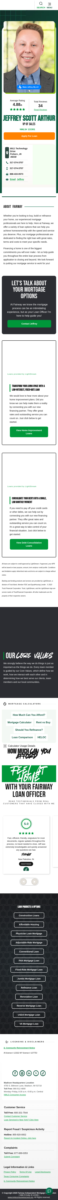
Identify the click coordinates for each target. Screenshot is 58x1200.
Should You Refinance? (29, 730)
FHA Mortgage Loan (29, 960)
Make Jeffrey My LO (31, 87)
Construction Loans (29, 915)
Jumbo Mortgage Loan (29, 978)
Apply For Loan (29, 136)
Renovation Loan (29, 996)
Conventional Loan (29, 951)
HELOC (42, 737)
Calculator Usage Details (21, 746)
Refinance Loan (29, 987)
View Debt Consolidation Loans (29, 544)
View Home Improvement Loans (29, 432)
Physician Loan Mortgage (29, 933)
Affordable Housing (29, 924)
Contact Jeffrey (29, 323)
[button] (49, 5)
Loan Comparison (22, 737)
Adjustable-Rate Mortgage (29, 942)
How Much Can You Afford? (29, 715)
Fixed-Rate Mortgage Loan (29, 969)
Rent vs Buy (43, 722)
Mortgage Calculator (20, 722)
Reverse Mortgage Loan (29, 1006)
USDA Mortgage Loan (29, 1015)
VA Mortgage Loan (28, 1024)
